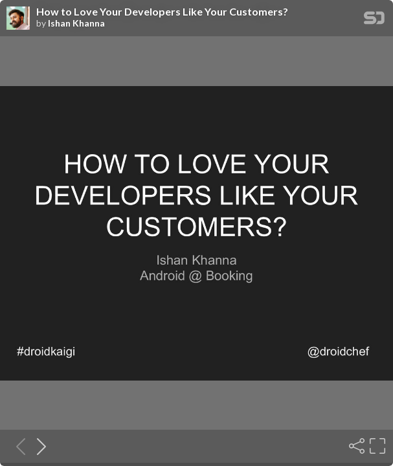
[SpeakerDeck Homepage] (374, 20)
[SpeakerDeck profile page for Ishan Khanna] (18, 18)
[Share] (355, 446)
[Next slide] (37, 446)
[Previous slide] (16, 446)
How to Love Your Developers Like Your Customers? (162, 11)
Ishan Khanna (76, 23)
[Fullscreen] (376, 446)
